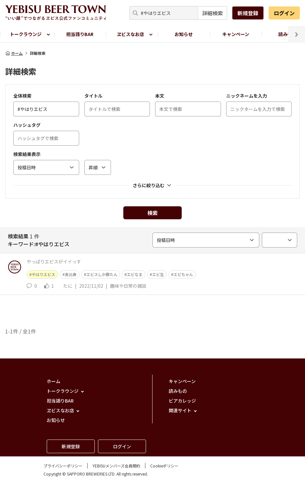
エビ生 (158, 274)
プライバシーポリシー (62, 465)
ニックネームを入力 (246, 95)
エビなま (134, 274)
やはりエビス (43, 274)
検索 (152, 213)
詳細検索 (212, 13)
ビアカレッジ (182, 400)
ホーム (14, 53)
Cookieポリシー (164, 465)
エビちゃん (183, 274)
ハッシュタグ (27, 125)
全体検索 (22, 95)
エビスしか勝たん (101, 274)
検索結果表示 (27, 154)
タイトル (93, 95)
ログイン (284, 13)
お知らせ (184, 34)
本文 (159, 95)
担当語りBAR (79, 34)
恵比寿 (71, 274)
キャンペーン (235, 34)
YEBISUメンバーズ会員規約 (116, 465)
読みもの (178, 391)
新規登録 (248, 13)
